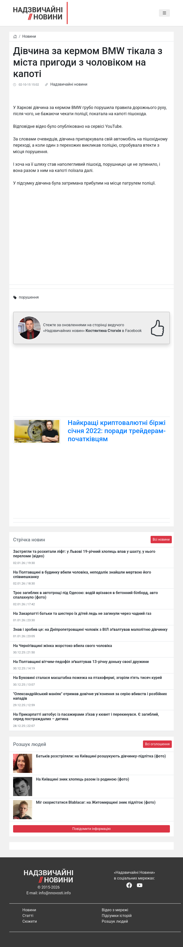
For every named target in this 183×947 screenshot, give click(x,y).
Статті (27, 915)
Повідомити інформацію (91, 829)
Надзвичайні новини (68, 84)
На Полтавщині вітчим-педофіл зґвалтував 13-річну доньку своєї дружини (81, 661)
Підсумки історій (117, 915)
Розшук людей (115, 921)
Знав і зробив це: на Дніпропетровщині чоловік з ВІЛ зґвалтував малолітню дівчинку (90, 629)
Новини (29, 36)
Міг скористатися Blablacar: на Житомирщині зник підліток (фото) (96, 802)
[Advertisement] (91, 381)
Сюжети (29, 921)
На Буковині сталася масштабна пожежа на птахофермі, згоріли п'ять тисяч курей (87, 677)
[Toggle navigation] (164, 13)
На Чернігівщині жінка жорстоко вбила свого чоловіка (62, 645)
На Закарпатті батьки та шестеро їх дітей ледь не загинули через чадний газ (82, 613)
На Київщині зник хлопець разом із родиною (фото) (82, 779)
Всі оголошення (157, 744)
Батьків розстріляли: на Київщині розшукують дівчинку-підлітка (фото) (101, 756)
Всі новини (161, 539)
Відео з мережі (115, 910)
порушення (29, 297)
